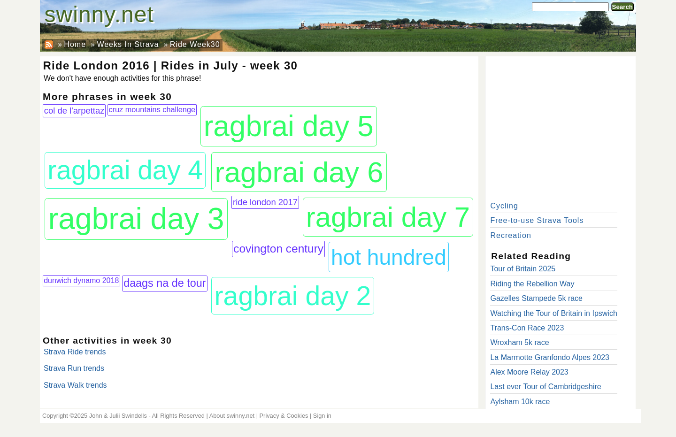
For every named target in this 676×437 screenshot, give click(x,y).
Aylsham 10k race (520, 402)
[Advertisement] (560, 126)
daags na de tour (164, 283)
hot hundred (388, 257)
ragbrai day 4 (125, 170)
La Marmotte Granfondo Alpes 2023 (549, 357)
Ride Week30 (195, 44)
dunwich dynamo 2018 (81, 280)
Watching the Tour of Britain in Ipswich (553, 313)
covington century (278, 248)
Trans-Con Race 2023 (527, 328)
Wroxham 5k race (519, 342)
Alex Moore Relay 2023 (529, 372)
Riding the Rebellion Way (532, 284)
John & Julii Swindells (118, 415)
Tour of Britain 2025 (522, 269)
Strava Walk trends (75, 385)
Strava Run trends (74, 368)
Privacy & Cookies (284, 415)
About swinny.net (232, 415)
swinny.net (99, 14)
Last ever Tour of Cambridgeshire (545, 387)
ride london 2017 (265, 202)
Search (622, 6)
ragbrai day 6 (299, 172)
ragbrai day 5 (289, 126)
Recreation (510, 235)
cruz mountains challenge (151, 109)
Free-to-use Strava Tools (537, 220)
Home (75, 44)
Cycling (504, 206)
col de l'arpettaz (74, 110)
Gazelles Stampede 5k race (536, 298)
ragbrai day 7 (388, 217)
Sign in (322, 415)
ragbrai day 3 (136, 219)
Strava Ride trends (75, 352)
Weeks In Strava (128, 44)
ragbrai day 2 (293, 296)
